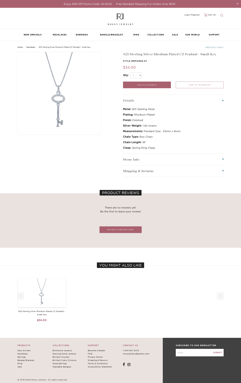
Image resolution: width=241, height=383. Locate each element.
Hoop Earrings (60, 363)
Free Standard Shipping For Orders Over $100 (145, 3)
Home (20, 47)
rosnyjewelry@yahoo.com (136, 354)
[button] (220, 296)
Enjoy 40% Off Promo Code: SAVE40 (88, 3)
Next (221, 47)
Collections (155, 35)
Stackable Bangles (62, 367)
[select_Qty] (136, 75)
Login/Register (192, 15)
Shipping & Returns (98, 360)
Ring (136, 35)
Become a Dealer (96, 350)
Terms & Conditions (98, 363)
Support (214, 35)
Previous (210, 47)
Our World (192, 35)
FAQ (90, 354)
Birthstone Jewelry (62, 350)
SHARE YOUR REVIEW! (120, 230)
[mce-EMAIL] (200, 352)
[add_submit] (147, 85)
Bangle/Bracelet (111, 35)
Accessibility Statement (100, 367)
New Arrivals (33, 35)
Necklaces (60, 35)
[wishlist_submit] (200, 85)
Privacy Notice (95, 357)
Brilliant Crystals (61, 357)
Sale (175, 35)
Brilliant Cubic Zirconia (64, 360)
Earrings (82, 35)
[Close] (238, 3)
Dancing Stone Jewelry (64, 354)
